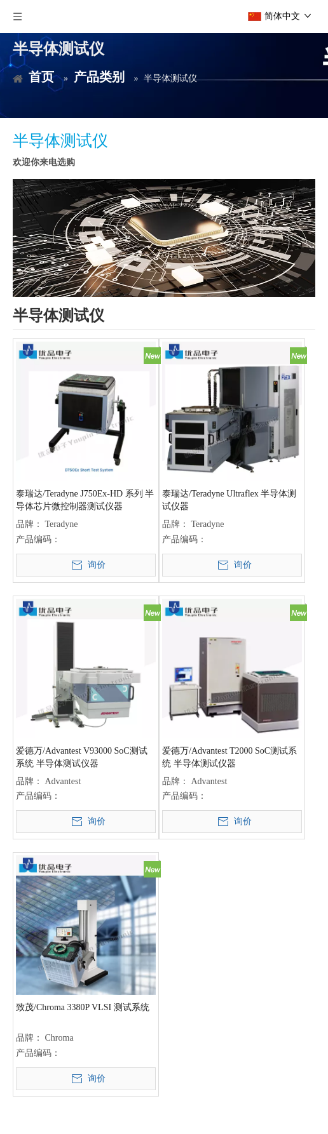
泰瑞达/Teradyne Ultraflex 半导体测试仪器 (229, 500)
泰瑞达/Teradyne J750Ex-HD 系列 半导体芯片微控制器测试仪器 (85, 500)
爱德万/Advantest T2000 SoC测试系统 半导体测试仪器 (229, 757)
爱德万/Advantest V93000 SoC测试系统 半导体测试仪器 (81, 757)
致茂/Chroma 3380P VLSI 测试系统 (82, 1007)
